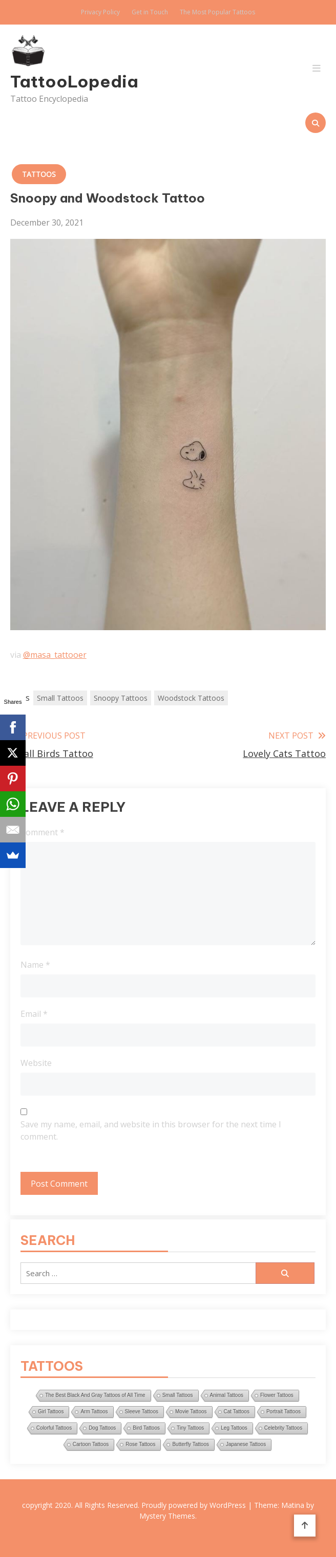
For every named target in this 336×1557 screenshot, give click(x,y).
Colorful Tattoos (54, 1428)
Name (35, 964)
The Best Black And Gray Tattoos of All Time (95, 1395)
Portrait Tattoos (283, 1411)
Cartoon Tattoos (91, 1444)
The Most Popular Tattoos (217, 12)
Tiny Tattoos (190, 1428)
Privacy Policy (100, 12)
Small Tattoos (60, 698)
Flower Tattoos (276, 1395)
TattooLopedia (57, 81)
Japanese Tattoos (246, 1444)
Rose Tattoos (140, 1444)
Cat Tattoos (236, 1411)
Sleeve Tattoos (141, 1411)
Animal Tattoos (226, 1395)
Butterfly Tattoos (190, 1444)
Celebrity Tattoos (283, 1428)
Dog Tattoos (102, 1428)
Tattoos (39, 174)
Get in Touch (150, 12)
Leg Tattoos (234, 1428)
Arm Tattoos (94, 1411)
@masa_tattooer (55, 654)
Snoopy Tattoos (121, 698)
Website (36, 1063)
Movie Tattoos (191, 1411)
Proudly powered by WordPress (194, 1505)
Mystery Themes (167, 1516)
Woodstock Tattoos (191, 698)
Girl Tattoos (51, 1411)
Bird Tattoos (146, 1428)
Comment (42, 832)
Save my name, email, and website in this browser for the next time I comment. (150, 1130)
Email (34, 1013)
